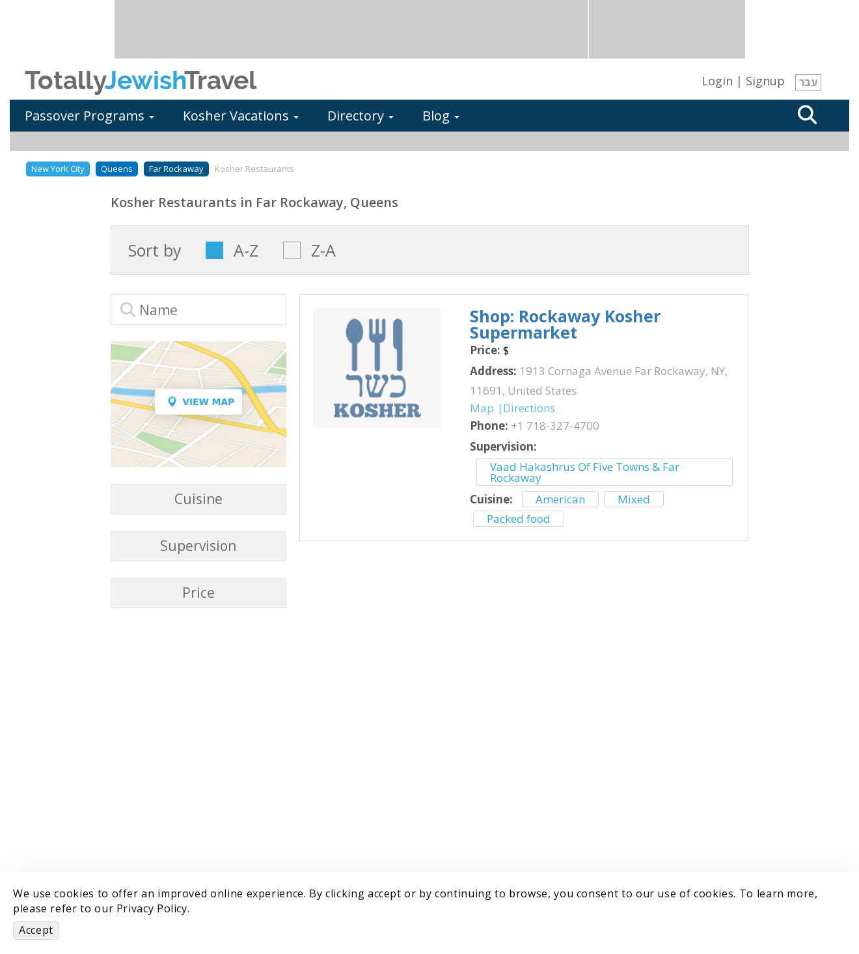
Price (198, 593)
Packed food (519, 518)
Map (482, 407)
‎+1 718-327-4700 (555, 425)
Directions (529, 407)
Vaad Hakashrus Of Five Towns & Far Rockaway (584, 472)
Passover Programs (89, 115)
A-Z (246, 250)
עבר (808, 82)
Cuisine (198, 499)
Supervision (198, 546)
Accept (36, 930)
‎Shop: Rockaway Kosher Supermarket (565, 324)
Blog (440, 115)
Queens (117, 169)
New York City (58, 169)
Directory (360, 115)
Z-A (323, 250)
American (560, 499)
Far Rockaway (176, 169)
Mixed (634, 499)
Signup (765, 81)
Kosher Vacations (241, 115)
